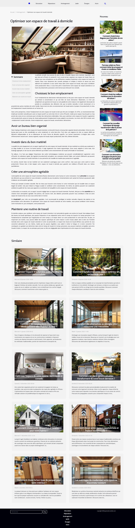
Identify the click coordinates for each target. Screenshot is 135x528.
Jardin (77, 3)
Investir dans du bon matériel (20, 89)
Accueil (12, 12)
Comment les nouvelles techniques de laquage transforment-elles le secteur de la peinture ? (111, 126)
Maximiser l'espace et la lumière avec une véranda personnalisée (39, 273)
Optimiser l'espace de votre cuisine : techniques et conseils (39, 377)
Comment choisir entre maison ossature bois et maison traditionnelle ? (96, 429)
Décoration (39, 3)
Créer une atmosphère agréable (21, 93)
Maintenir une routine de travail (21, 97)
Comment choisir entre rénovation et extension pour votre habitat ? (38, 429)
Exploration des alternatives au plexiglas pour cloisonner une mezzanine (96, 325)
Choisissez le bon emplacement (21, 81)
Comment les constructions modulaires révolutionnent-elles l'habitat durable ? (38, 325)
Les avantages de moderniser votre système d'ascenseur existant (96, 481)
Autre (96, 3)
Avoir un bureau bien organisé (21, 85)
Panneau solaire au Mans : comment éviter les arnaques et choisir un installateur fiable (111, 67)
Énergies (86, 3)
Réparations (51, 3)
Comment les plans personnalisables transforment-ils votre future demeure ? (96, 377)
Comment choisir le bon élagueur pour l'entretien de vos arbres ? (111, 38)
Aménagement (65, 3)
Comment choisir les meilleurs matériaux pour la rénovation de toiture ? (111, 96)
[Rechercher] (26, 512)
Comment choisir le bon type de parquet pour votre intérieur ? (39, 481)
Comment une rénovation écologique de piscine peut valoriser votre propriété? (111, 157)
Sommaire (18, 77)
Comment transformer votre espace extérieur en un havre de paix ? (96, 273)
